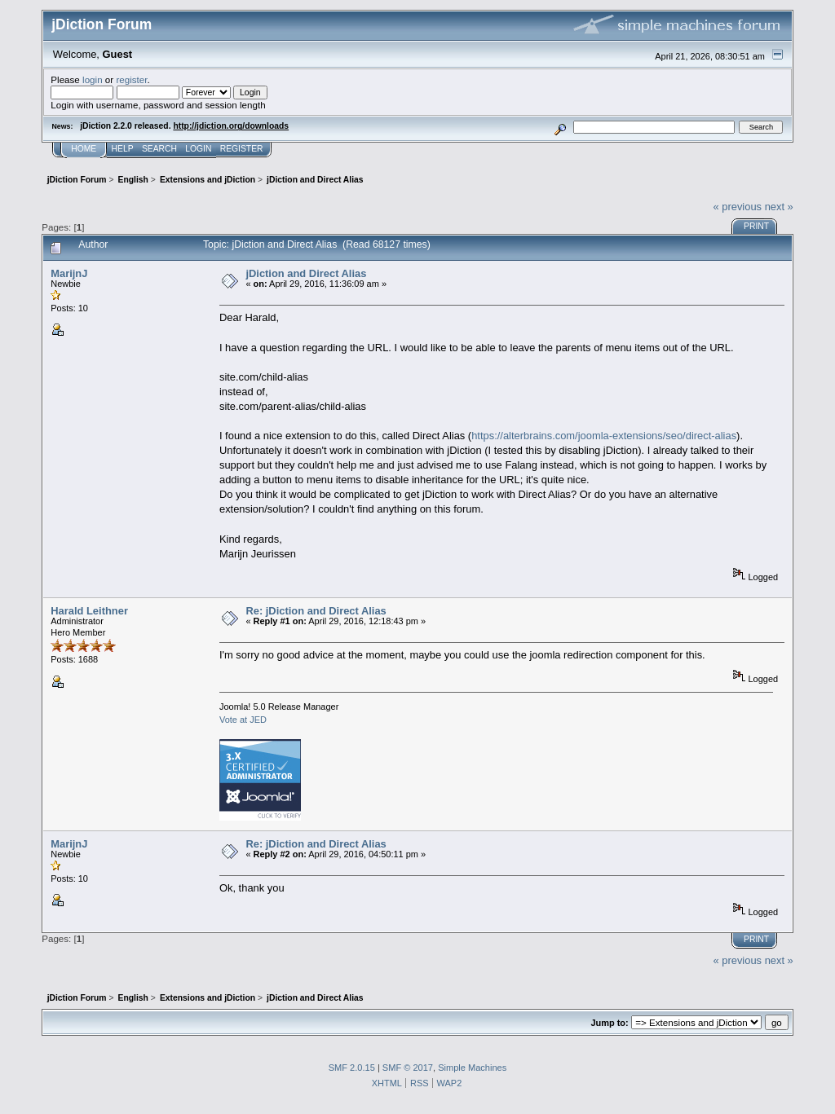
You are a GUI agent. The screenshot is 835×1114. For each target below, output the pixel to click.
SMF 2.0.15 (352, 1067)
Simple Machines (472, 1067)
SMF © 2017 (407, 1067)
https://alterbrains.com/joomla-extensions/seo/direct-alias (603, 435)
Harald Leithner (89, 611)
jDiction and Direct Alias (305, 273)
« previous (737, 206)
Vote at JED (243, 719)
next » (779, 206)
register (131, 79)
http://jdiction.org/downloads (231, 125)
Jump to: (609, 1023)
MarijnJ (69, 273)
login (92, 79)
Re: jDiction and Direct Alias (315, 611)
